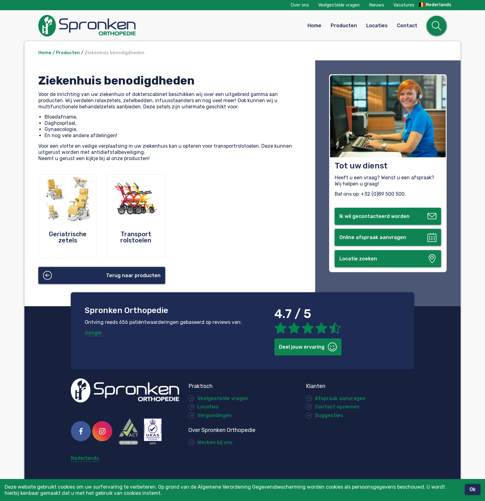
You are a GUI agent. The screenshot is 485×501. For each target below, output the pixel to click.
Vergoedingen (214, 415)
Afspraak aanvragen (340, 398)
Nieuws (376, 5)
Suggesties (329, 415)
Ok (473, 489)
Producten (344, 25)
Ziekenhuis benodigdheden (114, 52)
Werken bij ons (215, 442)
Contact (407, 25)
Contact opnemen (337, 407)
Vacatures (403, 5)
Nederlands (435, 4)
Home (314, 25)
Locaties (377, 25)
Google (93, 333)
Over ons (300, 5)
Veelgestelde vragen (339, 5)
